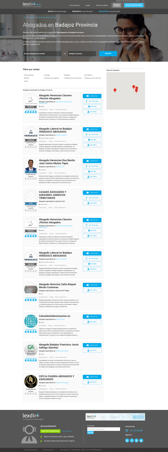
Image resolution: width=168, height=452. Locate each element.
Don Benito (88, 75)
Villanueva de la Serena (92, 78)
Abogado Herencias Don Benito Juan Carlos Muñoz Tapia (57, 162)
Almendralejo (29, 75)
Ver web (92, 106)
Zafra (26, 81)
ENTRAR (116, 5)
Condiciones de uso (48, 450)
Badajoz (67, 75)
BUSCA (57, 11)
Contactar (92, 96)
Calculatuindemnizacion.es (54, 316)
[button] (136, 88)
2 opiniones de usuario (30, 298)
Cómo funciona (74, 5)
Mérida (26, 78)
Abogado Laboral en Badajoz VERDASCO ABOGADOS (55, 130)
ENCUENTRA (109, 11)
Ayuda (88, 5)
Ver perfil (92, 112)
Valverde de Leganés (51, 78)
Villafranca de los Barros (73, 78)
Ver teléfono (92, 101)
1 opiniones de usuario (30, 110)
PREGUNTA (82, 11)
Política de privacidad (31, 450)
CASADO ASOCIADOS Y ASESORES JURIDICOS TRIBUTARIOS (52, 195)
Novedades (91, 426)
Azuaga (47, 75)
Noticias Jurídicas (102, 5)
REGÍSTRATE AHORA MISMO (50, 431)
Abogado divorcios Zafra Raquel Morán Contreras (57, 286)
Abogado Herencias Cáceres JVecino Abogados (55, 97)
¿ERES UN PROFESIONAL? (134, 5)
